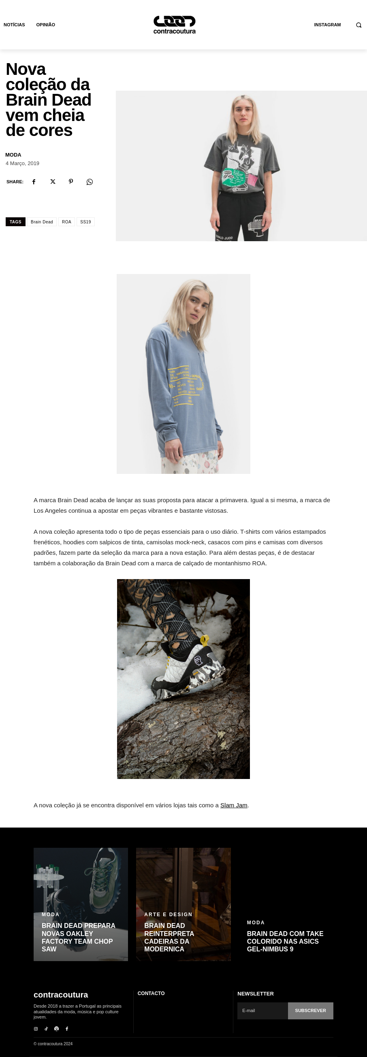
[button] (359, 25)
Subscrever (310, 1010)
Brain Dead (42, 222)
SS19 (85, 222)
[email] (262, 1010)
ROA (66, 222)
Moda (13, 154)
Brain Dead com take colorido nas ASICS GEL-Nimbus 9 (285, 941)
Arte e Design (168, 914)
